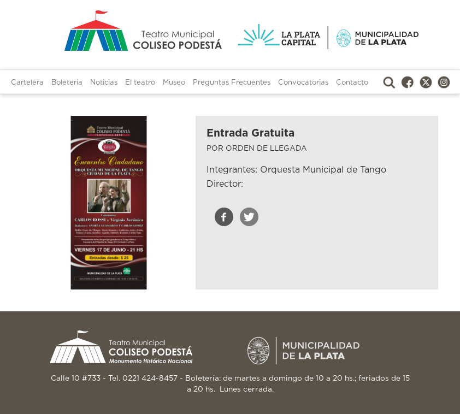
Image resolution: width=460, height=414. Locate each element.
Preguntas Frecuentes (231, 82)
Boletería (66, 82)
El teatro (140, 82)
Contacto (352, 82)
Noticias (103, 82)
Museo (174, 82)
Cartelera (27, 82)
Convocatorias (303, 82)
